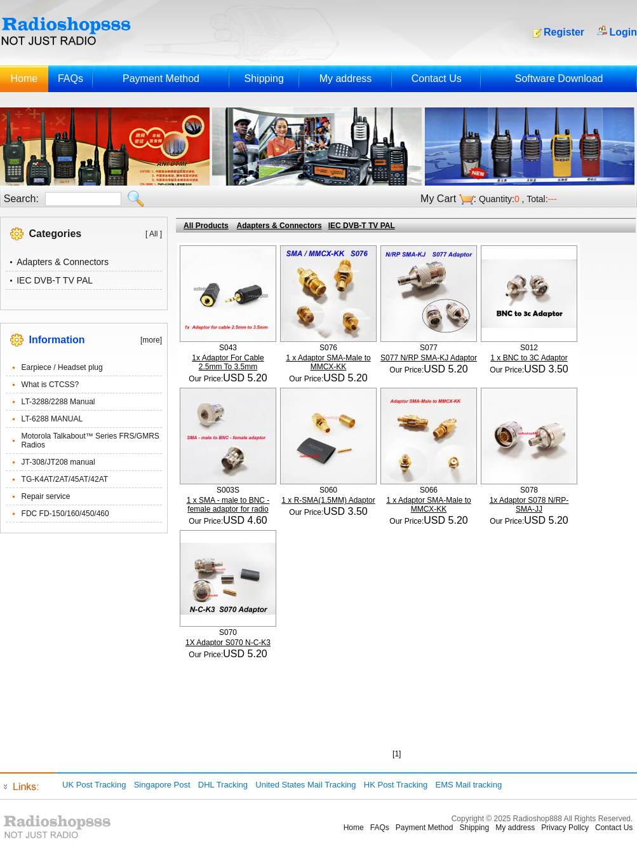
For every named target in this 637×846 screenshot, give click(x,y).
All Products (206, 225)
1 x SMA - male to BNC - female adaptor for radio (228, 505)
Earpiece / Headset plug (62, 367)
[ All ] (153, 233)
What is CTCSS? (50, 384)
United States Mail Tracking (305, 784)
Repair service (46, 496)
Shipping (264, 78)
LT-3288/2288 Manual (58, 401)
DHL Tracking (223, 784)
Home (23, 78)
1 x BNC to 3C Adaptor (528, 357)
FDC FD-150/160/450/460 (65, 513)
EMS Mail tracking (468, 784)
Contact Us (437, 78)
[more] (151, 340)
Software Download (559, 78)
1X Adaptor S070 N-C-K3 (228, 642)
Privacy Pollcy (565, 827)
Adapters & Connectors (63, 262)
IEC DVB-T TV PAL (55, 280)
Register (564, 32)
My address (345, 78)
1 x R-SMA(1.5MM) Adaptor (328, 500)
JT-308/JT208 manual (58, 462)
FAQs (70, 78)
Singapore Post (162, 784)
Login (623, 32)
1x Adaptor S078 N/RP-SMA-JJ (529, 505)
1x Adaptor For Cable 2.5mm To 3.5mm (228, 362)
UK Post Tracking (94, 784)
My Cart (438, 198)
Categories (55, 233)
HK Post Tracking (395, 784)
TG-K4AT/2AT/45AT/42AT (65, 479)
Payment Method (161, 78)
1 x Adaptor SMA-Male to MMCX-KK (328, 362)
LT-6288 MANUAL (52, 418)
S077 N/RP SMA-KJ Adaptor (428, 357)
